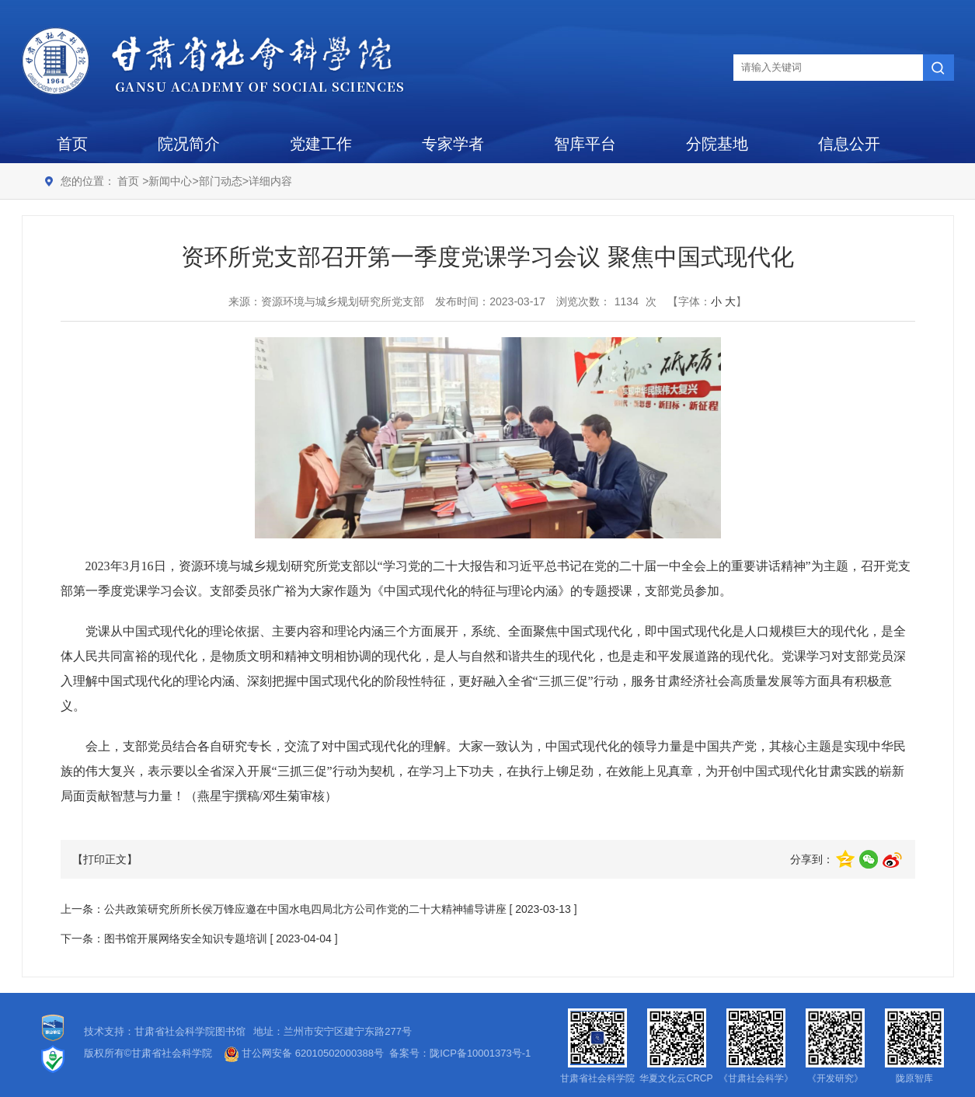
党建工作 (321, 143)
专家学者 (453, 143)
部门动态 (220, 181)
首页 (72, 143)
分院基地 (717, 143)
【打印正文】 (105, 859)
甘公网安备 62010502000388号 (304, 1053)
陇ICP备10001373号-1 (480, 1053)
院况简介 (189, 143)
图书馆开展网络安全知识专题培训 (185, 938)
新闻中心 (170, 181)
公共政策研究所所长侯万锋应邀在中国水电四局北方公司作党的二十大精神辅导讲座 (305, 909)
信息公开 (849, 143)
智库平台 (585, 143)
